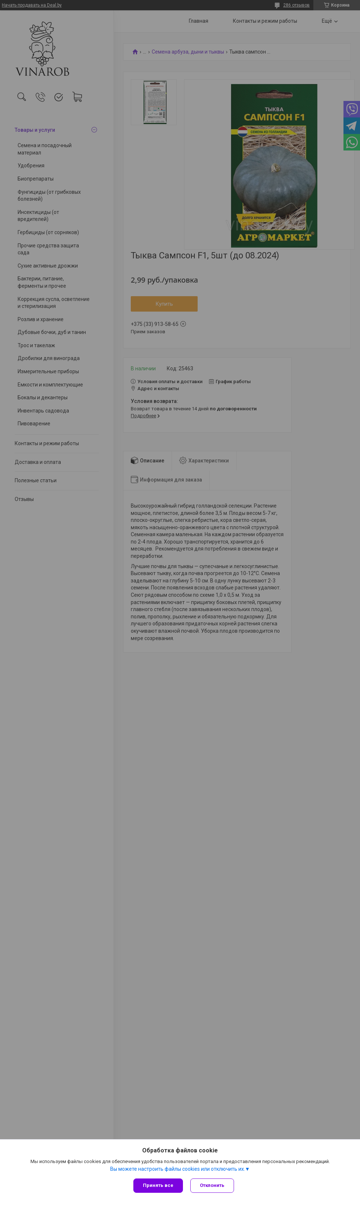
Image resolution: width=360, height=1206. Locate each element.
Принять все (158, 1185)
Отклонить (212, 1185)
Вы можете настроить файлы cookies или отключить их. (177, 1169)
